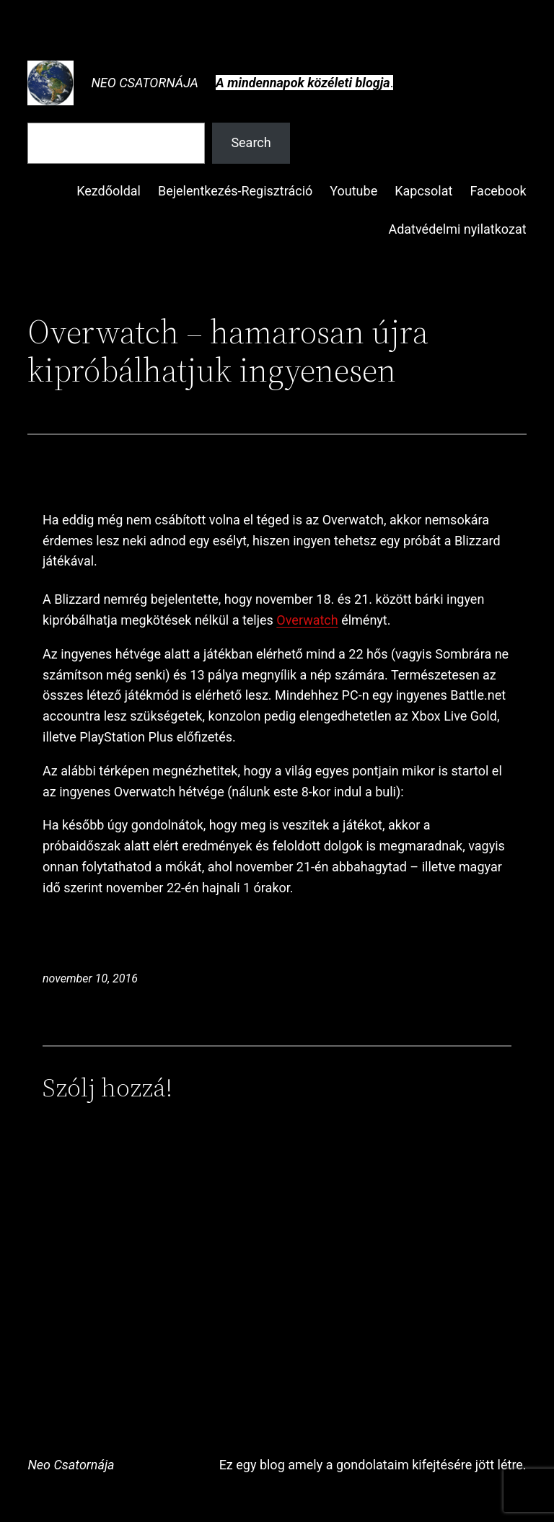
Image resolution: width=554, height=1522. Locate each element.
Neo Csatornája (144, 82)
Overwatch (307, 620)
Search (251, 142)
